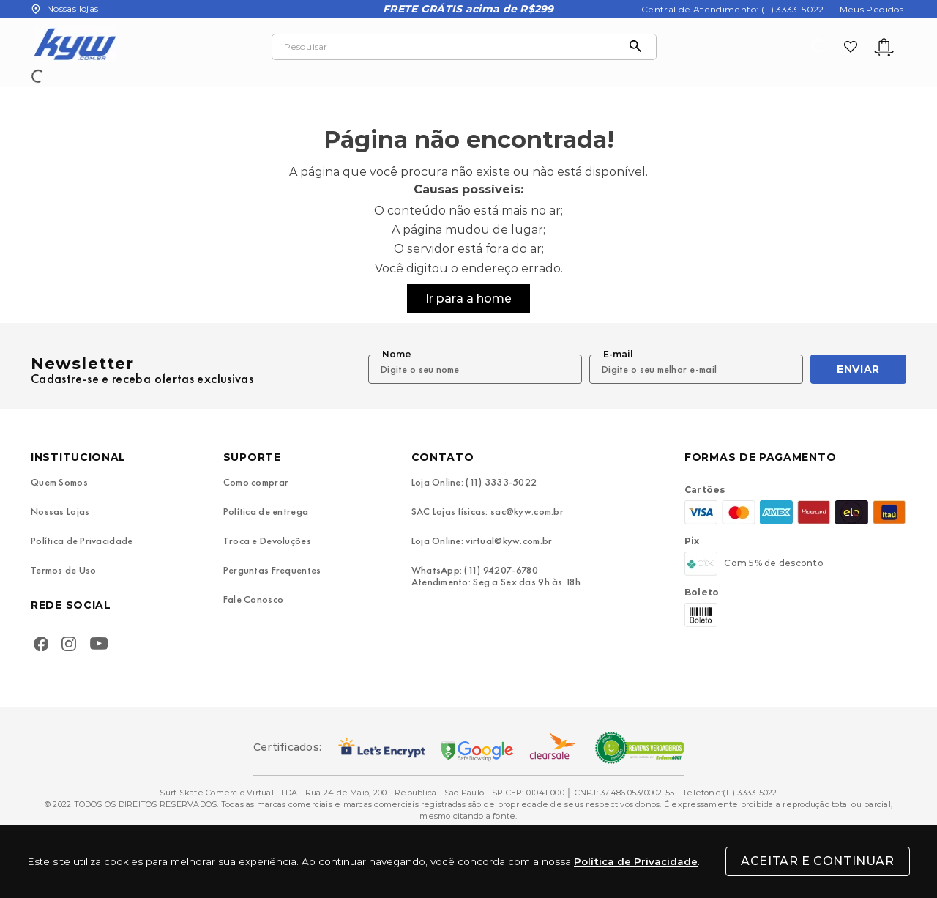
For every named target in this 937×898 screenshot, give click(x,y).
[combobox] (464, 47)
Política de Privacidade (636, 861)
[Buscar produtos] (639, 46)
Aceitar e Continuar (817, 861)
